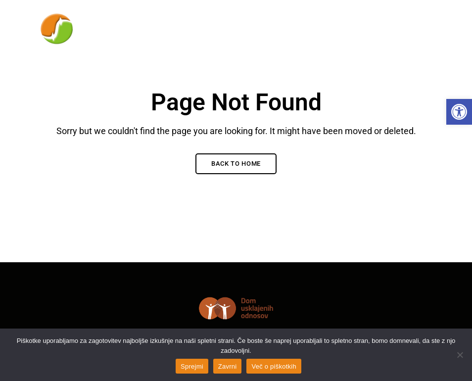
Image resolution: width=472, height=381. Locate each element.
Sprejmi (192, 366)
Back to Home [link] (236, 163)
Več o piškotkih (273, 366)
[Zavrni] (460, 355)
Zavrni (227, 366)
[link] (459, 112)
